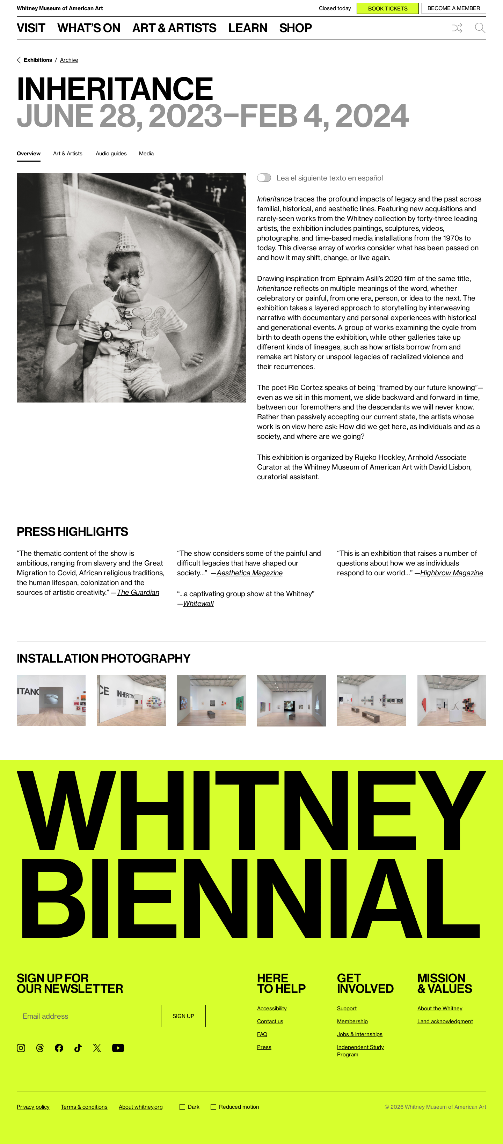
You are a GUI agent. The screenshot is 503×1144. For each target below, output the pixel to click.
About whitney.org (141, 1107)
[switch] (371, 178)
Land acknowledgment (445, 1021)
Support (347, 1008)
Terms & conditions (84, 1107)
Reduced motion (235, 1107)
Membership (352, 1021)
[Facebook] (59, 1048)
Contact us (270, 1021)
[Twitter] (97, 1048)
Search (480, 28)
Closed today (335, 8)
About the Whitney (439, 1008)
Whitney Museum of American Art (60, 8)
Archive (69, 60)
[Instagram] (21, 1048)
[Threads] (40, 1048)
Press (264, 1047)
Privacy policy (33, 1107)
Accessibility (272, 1008)
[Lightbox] (131, 288)
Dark (189, 1107)
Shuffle (457, 28)
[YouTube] (118, 1048)
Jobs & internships (359, 1034)
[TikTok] (78, 1048)
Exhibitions (38, 60)
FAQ (262, 1034)
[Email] (89, 1016)
